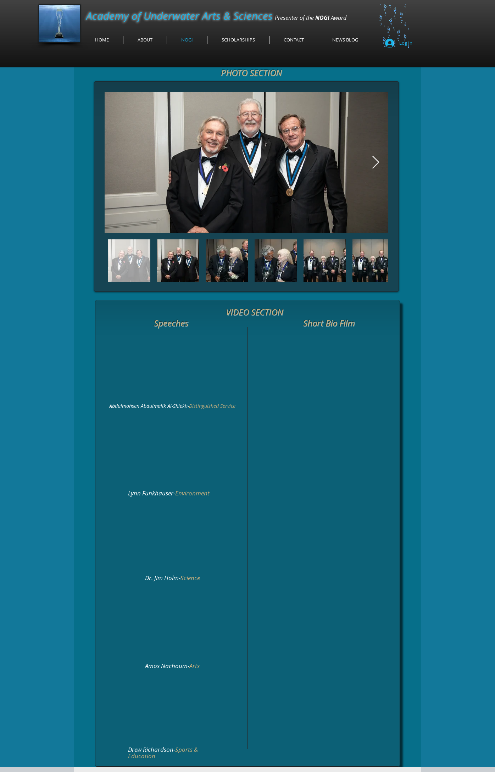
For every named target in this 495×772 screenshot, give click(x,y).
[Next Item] (376, 163)
